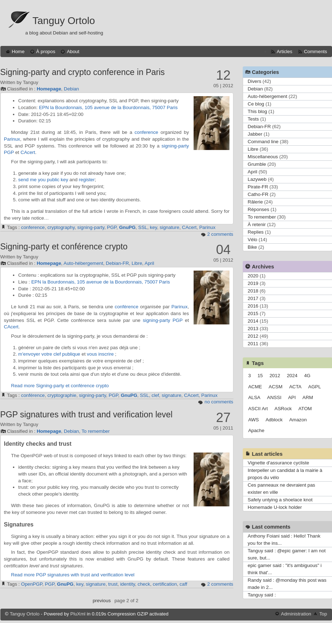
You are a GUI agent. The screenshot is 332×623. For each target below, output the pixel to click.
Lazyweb (257, 179)
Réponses (258, 209)
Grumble (257, 164)
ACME (255, 386)
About (73, 51)
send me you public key (43, 179)
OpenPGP (31, 584)
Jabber (255, 134)
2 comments (220, 234)
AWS (253, 419)
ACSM (276, 386)
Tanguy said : (262, 595)
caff (183, 584)
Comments (315, 51)
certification (165, 584)
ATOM (305, 408)
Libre (137, 263)
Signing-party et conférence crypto (64, 246)
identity (127, 584)
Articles (285, 51)
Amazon (298, 419)
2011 (253, 343)
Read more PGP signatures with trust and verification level (72, 574)
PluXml (77, 614)
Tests (253, 119)
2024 (292, 375)
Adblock (274, 419)
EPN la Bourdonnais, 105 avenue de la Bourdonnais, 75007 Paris (108, 107)
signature (169, 227)
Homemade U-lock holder (275, 507)
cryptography (61, 227)
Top (323, 614)
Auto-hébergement (83, 263)
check (144, 584)
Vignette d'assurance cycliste (278, 462)
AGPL (314, 386)
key (153, 227)
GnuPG (127, 227)
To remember (95, 431)
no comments (218, 401)
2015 (253, 313)
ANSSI (274, 397)
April (149, 263)
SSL (142, 227)
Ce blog (256, 104)
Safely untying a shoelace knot (280, 499)
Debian (71, 89)
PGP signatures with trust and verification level (86, 414)
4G (307, 375)
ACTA (295, 386)
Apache (256, 430)
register (87, 179)
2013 (253, 328)
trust (113, 584)
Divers (254, 81)
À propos (45, 51)
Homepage (49, 89)
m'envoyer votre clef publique (49, 354)
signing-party (175, 146)
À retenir (257, 224)
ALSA (254, 397)
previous (101, 600)
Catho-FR (258, 194)
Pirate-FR (258, 186)
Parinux (12, 139)
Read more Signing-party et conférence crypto (60, 385)
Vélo (252, 239)
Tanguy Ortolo (64, 20)
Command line (263, 141)
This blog (257, 111)
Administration (296, 614)
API (291, 397)
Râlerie (255, 202)
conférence (126, 306)
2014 (253, 321)
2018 (253, 291)
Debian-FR (117, 263)
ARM (308, 397)
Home (18, 51)
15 (260, 375)
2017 (253, 298)
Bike (252, 247)
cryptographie (61, 395)
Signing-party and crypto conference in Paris (82, 72)
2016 (253, 306)
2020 (253, 275)
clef (155, 395)
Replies (256, 232)
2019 (253, 283)
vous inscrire (100, 354)
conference (146, 132)
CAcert (27, 152)
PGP (9, 152)
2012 (253, 336)
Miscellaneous (263, 156)
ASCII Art (258, 408)
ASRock (283, 408)
